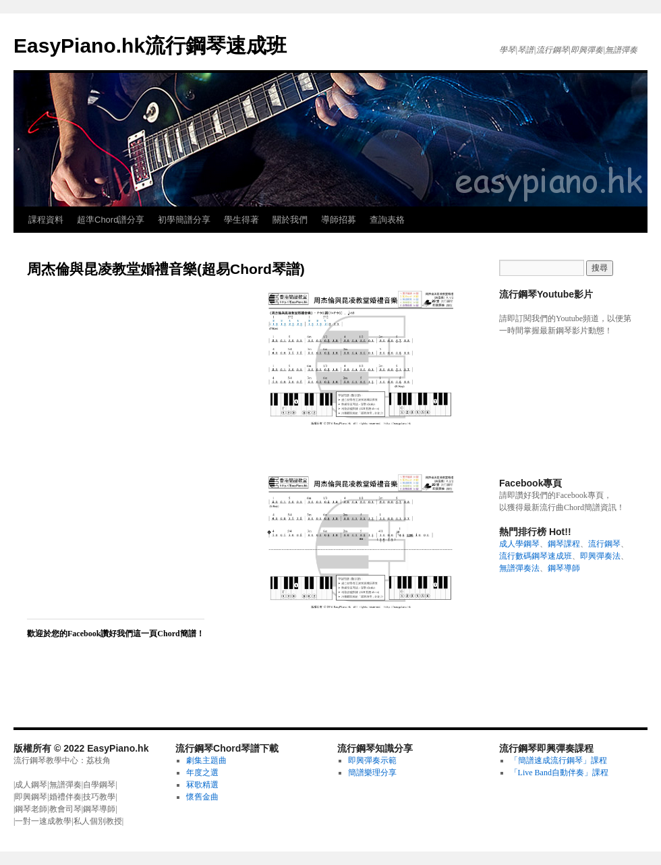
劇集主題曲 (206, 760)
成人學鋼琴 (519, 544)
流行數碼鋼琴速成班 (535, 556)
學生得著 (241, 220)
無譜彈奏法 (519, 568)
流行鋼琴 (604, 544)
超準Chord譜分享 (110, 220)
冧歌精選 (202, 784)
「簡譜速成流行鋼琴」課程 (558, 760)
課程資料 (45, 220)
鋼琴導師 (564, 568)
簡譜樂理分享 (372, 772)
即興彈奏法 (600, 556)
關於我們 (290, 220)
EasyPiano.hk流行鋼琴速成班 (150, 45)
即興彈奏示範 (372, 760)
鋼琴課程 (564, 544)
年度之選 (202, 772)
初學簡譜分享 (184, 220)
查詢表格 (387, 220)
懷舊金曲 (202, 797)
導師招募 (338, 220)
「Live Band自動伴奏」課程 (559, 772)
